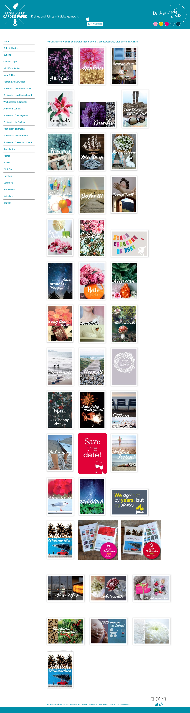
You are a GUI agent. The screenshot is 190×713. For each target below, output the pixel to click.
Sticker (6, 162)
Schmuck (8, 182)
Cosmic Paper (10, 61)
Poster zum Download (14, 81)
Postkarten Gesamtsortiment (17, 142)
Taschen (7, 176)
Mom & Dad (9, 75)
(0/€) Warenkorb (95, 24)
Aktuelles (8, 196)
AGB (78, 704)
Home (6, 41)
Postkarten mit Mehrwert (15, 135)
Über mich (62, 704)
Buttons (7, 55)
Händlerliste (9, 189)
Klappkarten (9, 149)
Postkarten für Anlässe (14, 122)
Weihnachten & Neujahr (15, 102)
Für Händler (52, 704)
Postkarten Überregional (15, 115)
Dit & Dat (7, 169)
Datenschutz (114, 704)
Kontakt (7, 203)
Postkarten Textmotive (14, 129)
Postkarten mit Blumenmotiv (17, 88)
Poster (6, 156)
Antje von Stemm (12, 108)
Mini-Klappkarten (11, 68)
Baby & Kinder (10, 48)
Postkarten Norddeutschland (17, 95)
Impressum (125, 704)
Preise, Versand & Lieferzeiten (94, 704)
